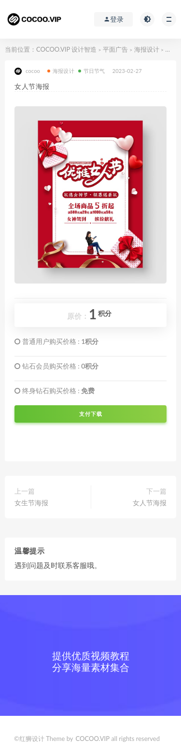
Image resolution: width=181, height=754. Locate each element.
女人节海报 (150, 502)
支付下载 (90, 414)
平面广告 (115, 49)
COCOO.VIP (93, 738)
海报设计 (146, 49)
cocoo (27, 71)
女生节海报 (31, 502)
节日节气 (91, 71)
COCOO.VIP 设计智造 (67, 49)
